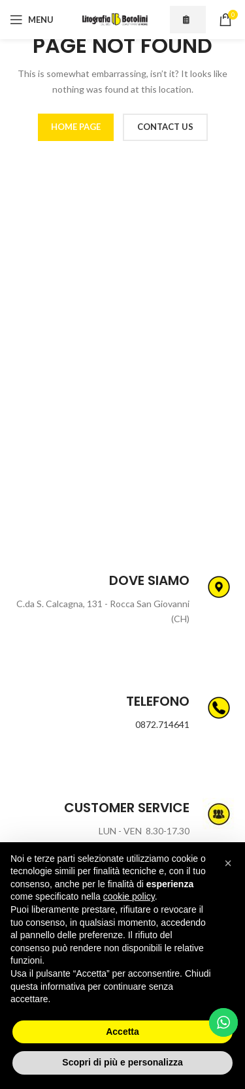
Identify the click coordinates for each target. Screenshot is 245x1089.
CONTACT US (165, 126)
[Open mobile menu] (31, 20)
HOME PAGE (76, 126)
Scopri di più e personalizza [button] (122, 1062)
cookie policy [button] (129, 896)
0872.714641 (162, 724)
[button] (228, 863)
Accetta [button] (122, 1031)
